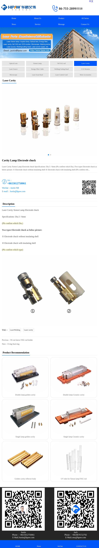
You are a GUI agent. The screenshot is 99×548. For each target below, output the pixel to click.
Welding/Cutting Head (61, 69)
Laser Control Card (61, 75)
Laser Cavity (85, 63)
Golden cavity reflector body (25, 479)
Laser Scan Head (37, 75)
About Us (37, 18)
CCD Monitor (85, 69)
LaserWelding (15, 330)
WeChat (60, 544)
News (14, 24)
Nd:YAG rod (61, 63)
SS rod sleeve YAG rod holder (21, 340)
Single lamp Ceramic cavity (73, 437)
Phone (39, 544)
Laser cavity (28, 330)
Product (61, 18)
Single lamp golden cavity (25, 437)
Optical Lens (13, 63)
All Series (85, 18)
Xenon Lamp (37, 63)
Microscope (13, 75)
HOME (17, 544)
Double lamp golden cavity (25, 395)
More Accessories (85, 75)
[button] (49, 55)
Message (61, 24)
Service (37, 24)
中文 (91, 1)
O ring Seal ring (13, 344)
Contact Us (85, 24)
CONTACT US (81, 544)
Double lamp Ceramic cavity (73, 395)
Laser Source (13, 69)
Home (14, 18)
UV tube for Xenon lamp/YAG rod (74, 479)
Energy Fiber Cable (37, 69)
